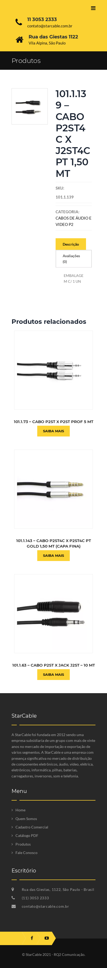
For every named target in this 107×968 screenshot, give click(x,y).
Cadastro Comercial (31, 827)
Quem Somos (26, 818)
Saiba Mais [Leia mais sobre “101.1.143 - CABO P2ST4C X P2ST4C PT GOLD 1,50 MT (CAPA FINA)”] (53, 555)
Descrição (71, 244)
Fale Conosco (26, 852)
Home (20, 810)
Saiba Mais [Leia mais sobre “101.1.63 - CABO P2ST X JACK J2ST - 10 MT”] (53, 674)
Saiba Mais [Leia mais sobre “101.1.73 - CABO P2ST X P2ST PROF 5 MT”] (53, 431)
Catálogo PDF (26, 835)
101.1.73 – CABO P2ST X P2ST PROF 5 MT (53, 421)
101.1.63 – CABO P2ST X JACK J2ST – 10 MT (53, 665)
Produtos (23, 844)
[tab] (71, 244)
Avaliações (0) (71, 259)
